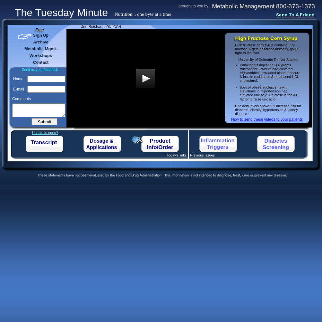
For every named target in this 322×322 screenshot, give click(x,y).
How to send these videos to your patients (267, 119)
